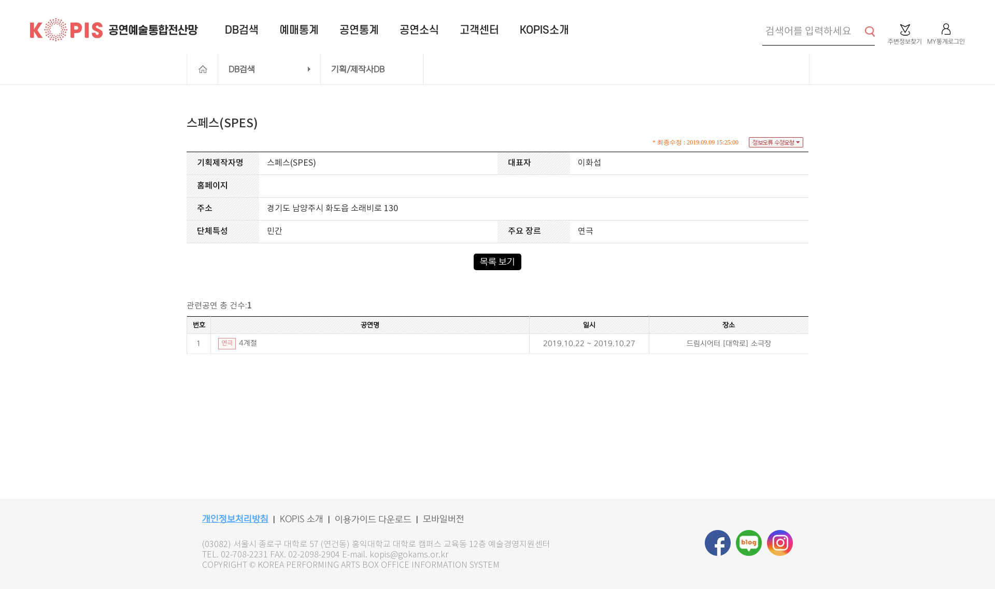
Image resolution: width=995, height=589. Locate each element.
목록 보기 (497, 262)
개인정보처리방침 (235, 519)
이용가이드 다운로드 (373, 519)
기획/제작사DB (358, 69)
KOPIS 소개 (301, 519)
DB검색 (242, 69)
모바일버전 (443, 519)
